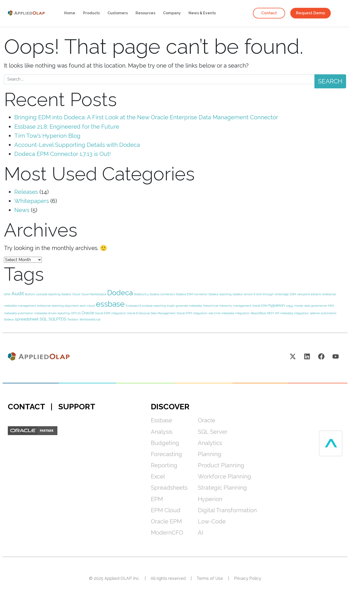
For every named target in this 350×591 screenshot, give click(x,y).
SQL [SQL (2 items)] (44, 319)
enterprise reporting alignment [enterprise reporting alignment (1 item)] (58, 305)
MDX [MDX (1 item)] (331, 305)
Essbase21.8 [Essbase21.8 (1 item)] (133, 305)
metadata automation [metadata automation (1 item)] (18, 313)
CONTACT (26, 406)
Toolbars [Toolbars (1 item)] (72, 319)
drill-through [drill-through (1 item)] (265, 294)
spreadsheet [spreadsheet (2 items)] (27, 319)
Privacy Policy (247, 578)
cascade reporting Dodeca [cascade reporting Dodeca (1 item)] (53, 294)
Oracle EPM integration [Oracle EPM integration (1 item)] (192, 313)
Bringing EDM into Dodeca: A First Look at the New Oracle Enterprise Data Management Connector (146, 117)
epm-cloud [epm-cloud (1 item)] (87, 305)
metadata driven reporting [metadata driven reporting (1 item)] (52, 313)
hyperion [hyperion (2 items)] (276, 305)
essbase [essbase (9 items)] (110, 303)
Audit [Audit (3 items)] (17, 293)
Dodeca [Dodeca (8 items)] (120, 292)
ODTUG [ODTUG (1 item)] (75, 313)
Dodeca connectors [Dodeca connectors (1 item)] (162, 294)
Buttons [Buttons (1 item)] (30, 294)
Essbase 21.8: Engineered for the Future (66, 126)
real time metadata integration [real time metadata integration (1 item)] (229, 313)
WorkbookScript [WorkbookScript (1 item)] (89, 319)
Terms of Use (210, 578)
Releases (26, 191)
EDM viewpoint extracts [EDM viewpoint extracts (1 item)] (305, 294)
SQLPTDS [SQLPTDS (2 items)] (57, 319)
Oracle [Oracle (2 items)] (88, 312)
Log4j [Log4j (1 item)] (289, 305)
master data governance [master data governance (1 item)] (310, 305)
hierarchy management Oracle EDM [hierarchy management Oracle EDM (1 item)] (243, 305)
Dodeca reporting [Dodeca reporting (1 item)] (220, 294)
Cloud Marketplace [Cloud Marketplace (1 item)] (93, 294)
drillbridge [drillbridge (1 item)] (282, 294)
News (21, 210)
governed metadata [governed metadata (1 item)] (189, 305)
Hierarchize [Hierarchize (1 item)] (210, 305)
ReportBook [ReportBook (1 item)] (258, 313)
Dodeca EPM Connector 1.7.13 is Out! (62, 153)
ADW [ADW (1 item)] (7, 294)
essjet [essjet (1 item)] (170, 305)
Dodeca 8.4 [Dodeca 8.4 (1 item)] (141, 294)
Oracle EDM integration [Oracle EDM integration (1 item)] (110, 313)
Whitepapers (31, 201)
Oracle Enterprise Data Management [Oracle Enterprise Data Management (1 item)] (151, 313)
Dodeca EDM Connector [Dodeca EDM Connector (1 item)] (191, 294)
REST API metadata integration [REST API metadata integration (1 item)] (288, 313)
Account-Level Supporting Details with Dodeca (77, 144)
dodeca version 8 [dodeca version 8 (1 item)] (244, 294)
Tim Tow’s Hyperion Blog (47, 135)
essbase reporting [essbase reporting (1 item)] (154, 305)
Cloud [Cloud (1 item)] (76, 294)
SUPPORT (76, 406)
